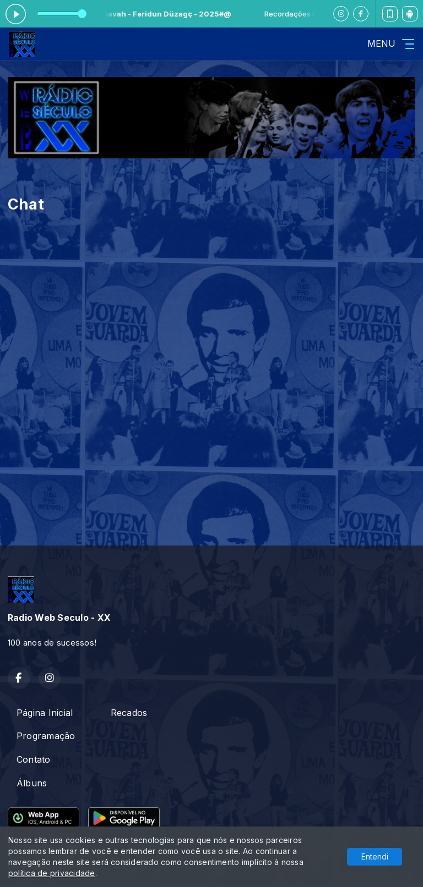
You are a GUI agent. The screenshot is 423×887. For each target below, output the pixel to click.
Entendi (374, 856)
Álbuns (32, 783)
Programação (46, 735)
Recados (129, 712)
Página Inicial (45, 712)
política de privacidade (51, 873)
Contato (34, 759)
